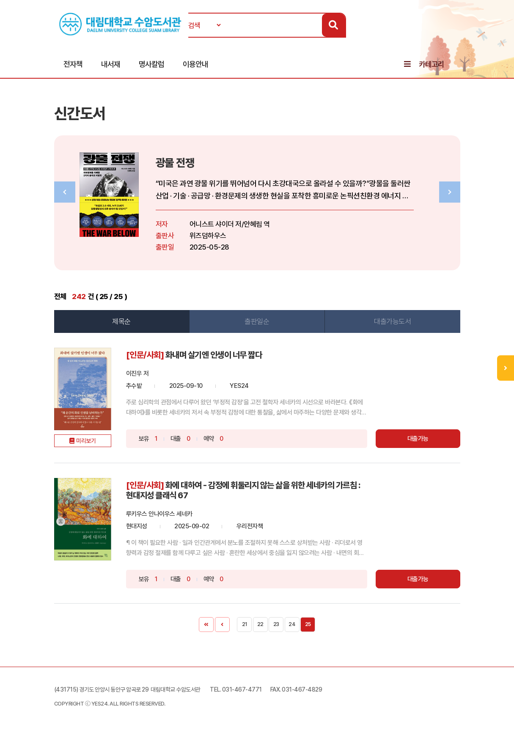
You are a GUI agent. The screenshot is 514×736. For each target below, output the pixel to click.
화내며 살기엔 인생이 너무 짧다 (213, 355)
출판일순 (257, 321)
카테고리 (431, 64)
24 (292, 624)
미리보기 (86, 440)
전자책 (72, 64)
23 (276, 624)
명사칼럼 (151, 64)
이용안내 (195, 64)
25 (308, 624)
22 (260, 624)
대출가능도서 (392, 321)
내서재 (110, 64)
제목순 (121, 321)
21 (244, 624)
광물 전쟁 (175, 162)
